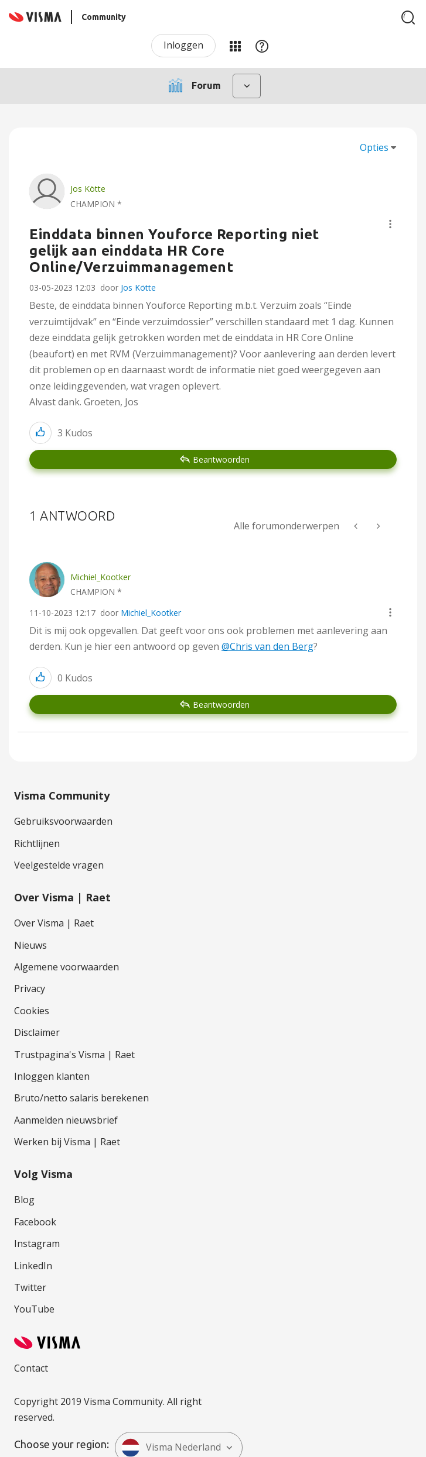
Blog (24, 1199)
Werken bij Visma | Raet (67, 1141)
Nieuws (30, 945)
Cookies (31, 1010)
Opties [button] (374, 147)
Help (261, 45)
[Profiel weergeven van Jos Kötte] (87, 188)
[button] (390, 224)
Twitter (30, 1287)
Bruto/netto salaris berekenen (81, 1097)
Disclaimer (37, 1032)
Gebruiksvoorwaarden (63, 821)
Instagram (37, 1243)
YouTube (34, 1309)
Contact (31, 1368)
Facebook (35, 1221)
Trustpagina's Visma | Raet (74, 1054)
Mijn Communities (234, 45)
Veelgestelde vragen (59, 865)
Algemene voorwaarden (66, 966)
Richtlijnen (37, 843)
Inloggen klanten (52, 1076)
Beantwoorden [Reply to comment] (221, 704)
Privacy (29, 988)
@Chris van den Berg (267, 646)
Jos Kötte (138, 287)
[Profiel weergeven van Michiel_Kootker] (100, 577)
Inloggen (183, 45)
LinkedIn (33, 1265)
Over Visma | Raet (54, 923)
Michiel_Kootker (151, 612)
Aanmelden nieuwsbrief (66, 1120)
